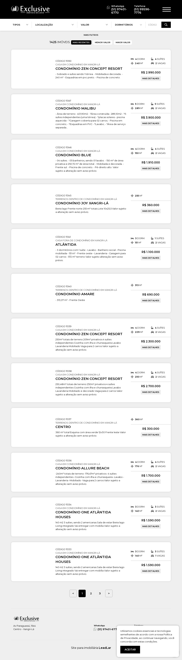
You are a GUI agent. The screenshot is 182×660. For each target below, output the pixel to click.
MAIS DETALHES (150, 78)
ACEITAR (130, 649)
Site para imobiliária (91, 648)
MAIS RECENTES (81, 42)
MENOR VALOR (102, 42)
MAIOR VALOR (123, 42)
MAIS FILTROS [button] (91, 35)
